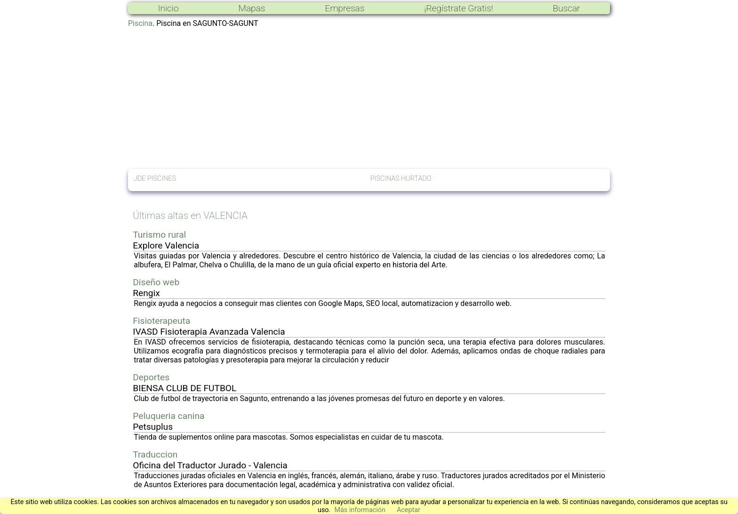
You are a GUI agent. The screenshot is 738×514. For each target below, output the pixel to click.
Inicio (168, 8)
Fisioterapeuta (161, 320)
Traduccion (155, 454)
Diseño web (156, 282)
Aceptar (408, 510)
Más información (359, 510)
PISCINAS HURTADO (400, 179)
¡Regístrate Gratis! (458, 8)
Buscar (566, 8)
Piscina (140, 23)
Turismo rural (159, 234)
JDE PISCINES (155, 179)
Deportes (151, 377)
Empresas (344, 8)
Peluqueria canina (168, 415)
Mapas (251, 8)
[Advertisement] (369, 98)
